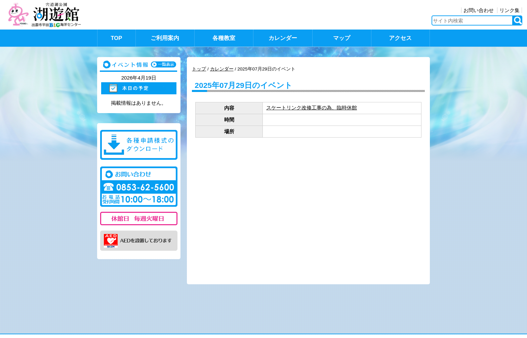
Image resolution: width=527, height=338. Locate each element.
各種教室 (223, 38)
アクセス (400, 38)
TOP (116, 38)
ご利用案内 (165, 38)
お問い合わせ (478, 10)
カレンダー (283, 38)
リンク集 (509, 10)
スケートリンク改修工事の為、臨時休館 (311, 107)
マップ (341, 38)
